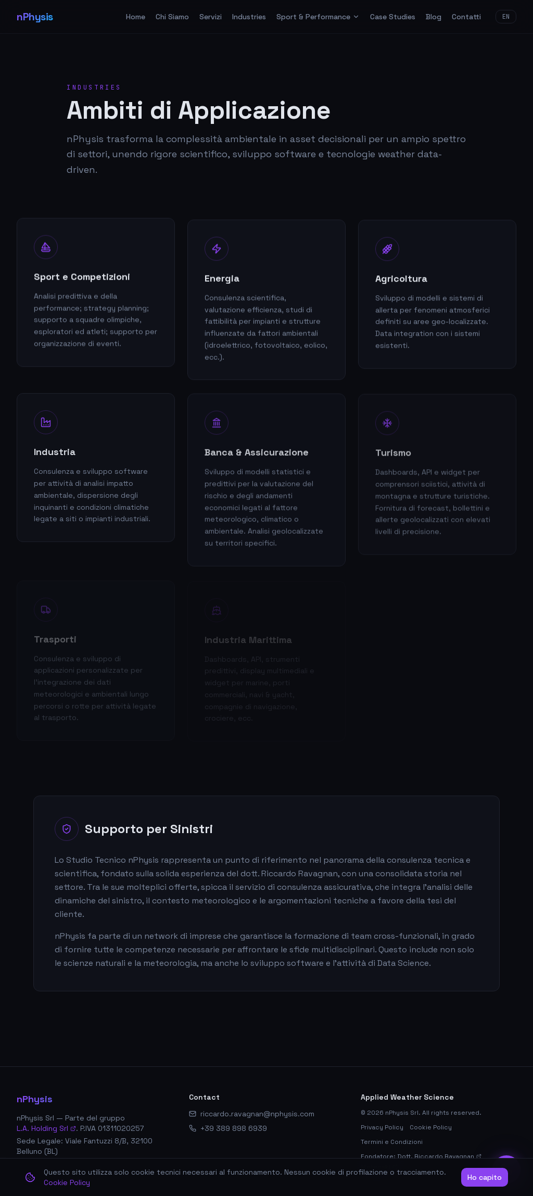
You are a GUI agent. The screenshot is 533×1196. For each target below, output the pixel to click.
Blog (433, 16)
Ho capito (484, 1177)
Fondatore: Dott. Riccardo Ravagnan (421, 1156)
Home (135, 16)
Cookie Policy (431, 1127)
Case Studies (392, 16)
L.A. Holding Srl (46, 1128)
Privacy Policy (382, 1127)
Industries (249, 16)
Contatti (466, 16)
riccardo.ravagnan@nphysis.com (257, 1113)
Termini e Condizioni (392, 1142)
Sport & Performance (318, 16)
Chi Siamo (172, 16)
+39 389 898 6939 (233, 1128)
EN (506, 16)
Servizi (210, 16)
